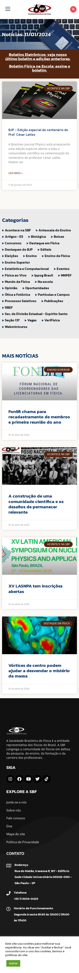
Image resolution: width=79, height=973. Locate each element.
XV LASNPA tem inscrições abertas (35, 588)
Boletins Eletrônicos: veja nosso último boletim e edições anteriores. (38, 56)
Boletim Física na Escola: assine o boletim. (39, 68)
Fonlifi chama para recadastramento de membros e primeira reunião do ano (39, 416)
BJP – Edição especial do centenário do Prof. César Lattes (38, 132)
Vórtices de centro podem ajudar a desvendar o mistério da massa (39, 670)
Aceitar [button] (13, 963)
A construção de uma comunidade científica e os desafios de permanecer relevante (36, 504)
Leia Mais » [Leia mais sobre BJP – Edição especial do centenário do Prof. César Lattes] (15, 173)
